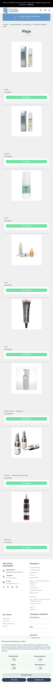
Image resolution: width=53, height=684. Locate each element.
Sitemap (32, 609)
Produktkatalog (35, 567)
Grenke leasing (34, 570)
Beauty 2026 (34, 593)
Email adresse (35, 617)
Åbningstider (34, 588)
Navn (31, 627)
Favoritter (6, 621)
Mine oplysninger (8, 623)
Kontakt (32, 585)
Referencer (33, 597)
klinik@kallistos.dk (12, 583)
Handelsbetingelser (36, 590)
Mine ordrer (6, 618)
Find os (32, 575)
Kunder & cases (35, 604)
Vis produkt (26, 97)
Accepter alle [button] (38, 680)
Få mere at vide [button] (26, 675)
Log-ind (32, 607)
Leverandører (34, 578)
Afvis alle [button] (14, 680)
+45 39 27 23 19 (11, 578)
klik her (31, 5)
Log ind (5, 626)
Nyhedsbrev (34, 572)
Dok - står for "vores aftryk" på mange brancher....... (40, 600)
